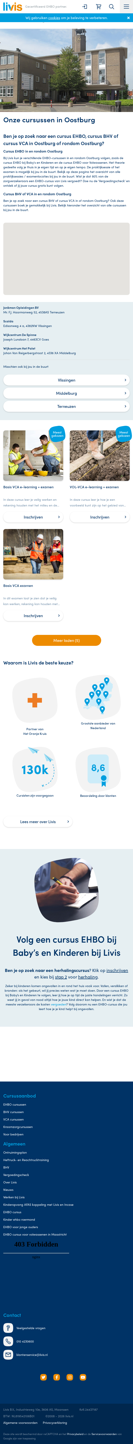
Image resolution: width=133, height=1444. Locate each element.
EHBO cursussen (14, 1104)
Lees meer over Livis (38, 821)
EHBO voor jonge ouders (20, 1227)
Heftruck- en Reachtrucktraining (26, 1160)
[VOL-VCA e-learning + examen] (100, 476)
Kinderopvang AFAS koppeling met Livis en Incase (38, 1204)
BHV (6, 1167)
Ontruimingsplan (15, 1152)
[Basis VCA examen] (33, 575)
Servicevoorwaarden (104, 1434)
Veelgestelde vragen (24, 1328)
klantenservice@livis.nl (25, 1355)
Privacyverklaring (55, 1422)
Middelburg (66, 393)
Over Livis (10, 1182)
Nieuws (8, 1189)
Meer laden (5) (66, 640)
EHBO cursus (12, 1212)
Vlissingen (66, 380)
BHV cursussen (13, 1112)
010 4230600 (18, 1341)
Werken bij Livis (14, 1197)
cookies (54, 17)
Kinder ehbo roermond (19, 1219)
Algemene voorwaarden (20, 1422)
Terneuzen (66, 406)
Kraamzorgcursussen (18, 1126)
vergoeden (58, 1004)
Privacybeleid (75, 1434)
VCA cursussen (13, 1119)
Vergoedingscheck (16, 1174)
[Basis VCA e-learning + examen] (33, 476)
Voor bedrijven (13, 1134)
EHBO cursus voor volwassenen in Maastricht (35, 1234)
